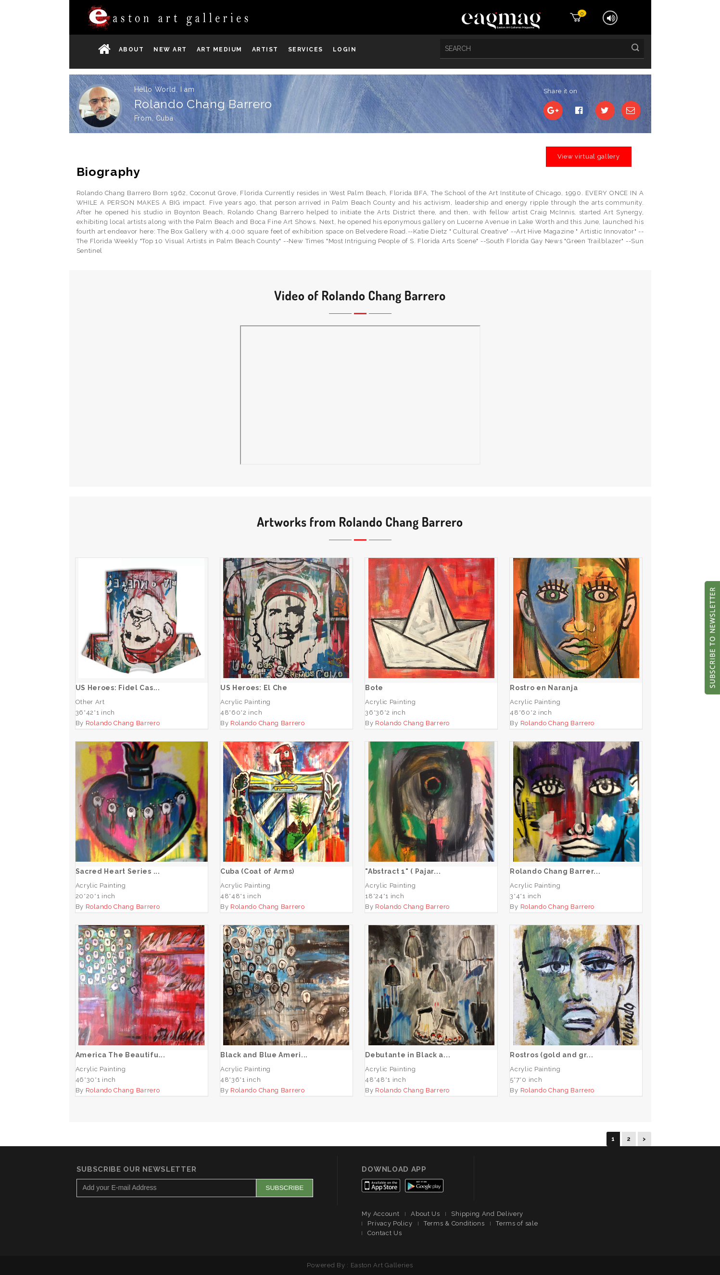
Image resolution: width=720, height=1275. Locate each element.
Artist (265, 49)
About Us (425, 1213)
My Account (380, 1213)
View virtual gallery (588, 156)
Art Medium (219, 49)
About (131, 49)
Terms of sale (517, 1223)
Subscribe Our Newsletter (136, 1169)
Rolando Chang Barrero (123, 723)
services (305, 49)
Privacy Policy (389, 1223)
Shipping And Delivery (487, 1213)
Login (345, 49)
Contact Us (384, 1233)
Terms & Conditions (454, 1223)
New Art (170, 49)
